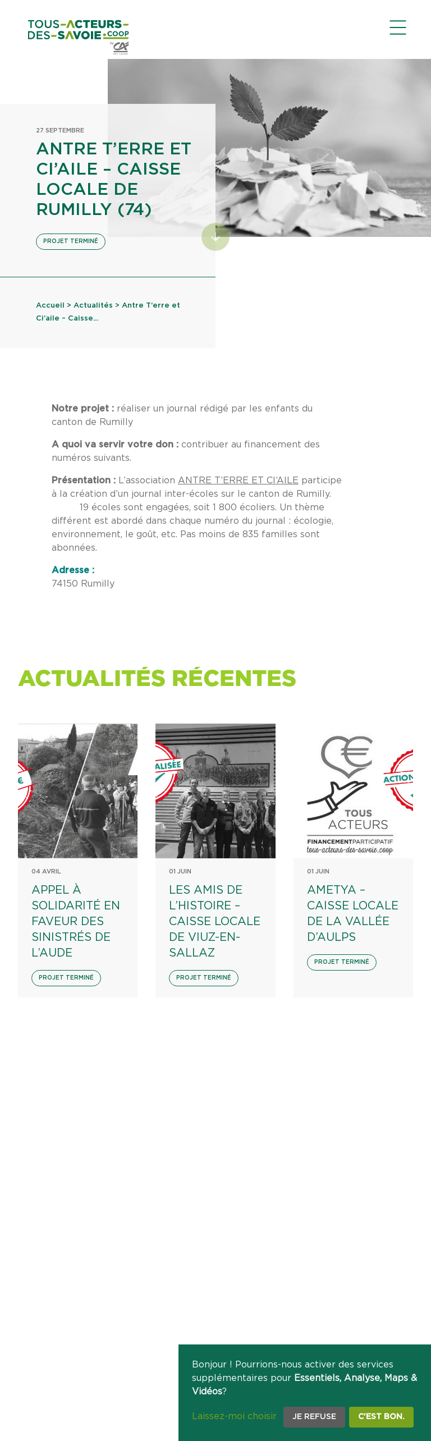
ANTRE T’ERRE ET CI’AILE (238, 480)
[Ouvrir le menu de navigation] (397, 27)
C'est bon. (381, 1417)
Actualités (93, 305)
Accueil (50, 305)
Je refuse (314, 1417)
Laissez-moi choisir (234, 1416)
